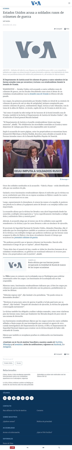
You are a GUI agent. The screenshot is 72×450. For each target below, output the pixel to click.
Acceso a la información (11, 432)
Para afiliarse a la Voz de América (14, 410)
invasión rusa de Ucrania (38, 94)
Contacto (40, 410)
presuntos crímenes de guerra (25, 237)
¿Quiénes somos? (9, 421)
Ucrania (6, 8)
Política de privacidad (44, 421)
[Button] (58, 29)
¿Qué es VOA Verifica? (44, 432)
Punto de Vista (8, 443)
